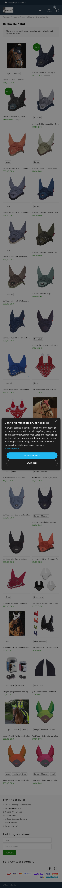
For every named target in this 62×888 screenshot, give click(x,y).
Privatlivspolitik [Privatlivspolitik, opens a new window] (12, 448)
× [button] (56, 421)
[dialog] (31, 444)
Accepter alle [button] (32, 455)
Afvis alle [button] (32, 463)
